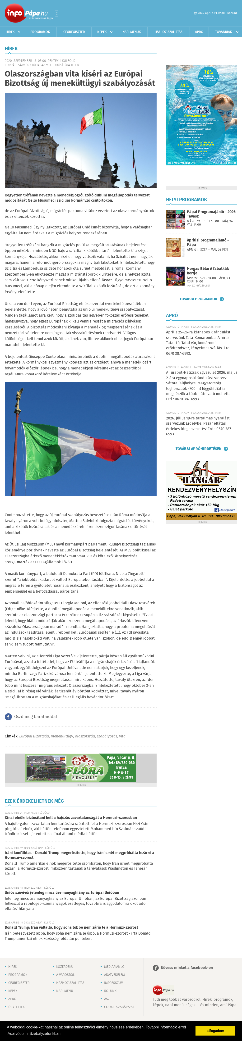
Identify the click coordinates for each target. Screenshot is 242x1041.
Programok (40, 32)
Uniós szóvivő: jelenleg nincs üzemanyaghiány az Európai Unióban (62, 893)
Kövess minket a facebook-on (187, 968)
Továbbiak (223, 32)
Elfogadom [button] (215, 1031)
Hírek (10, 32)
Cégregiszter (74, 32)
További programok (198, 299)
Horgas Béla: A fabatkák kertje (208, 271)
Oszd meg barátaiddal (35, 717)
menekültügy (62, 736)
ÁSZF (107, 999)
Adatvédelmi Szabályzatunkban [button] (34, 1034)
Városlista (56, 13)
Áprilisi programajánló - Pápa (208, 242)
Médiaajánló (114, 966)
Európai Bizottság (34, 736)
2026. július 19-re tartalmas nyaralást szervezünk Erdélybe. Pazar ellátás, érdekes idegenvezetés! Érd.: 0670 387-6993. (199, 426)
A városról (65, 974)
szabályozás (107, 736)
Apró (199, 32)
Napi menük (131, 32)
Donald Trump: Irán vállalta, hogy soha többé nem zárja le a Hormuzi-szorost (71, 928)
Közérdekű (64, 966)
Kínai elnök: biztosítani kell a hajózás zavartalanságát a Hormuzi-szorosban (71, 818)
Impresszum (113, 983)
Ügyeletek (16, 1007)
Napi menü (64, 991)
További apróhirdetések (198, 449)
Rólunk (110, 991)
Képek (102, 32)
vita (122, 736)
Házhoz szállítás (168, 32)
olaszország (85, 736)
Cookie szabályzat (119, 1007)
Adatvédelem (114, 974)
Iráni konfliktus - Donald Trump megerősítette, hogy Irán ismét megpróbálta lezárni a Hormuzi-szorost (79, 855)
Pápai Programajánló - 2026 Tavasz (211, 214)
